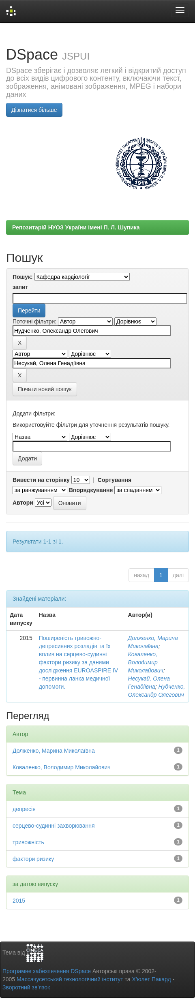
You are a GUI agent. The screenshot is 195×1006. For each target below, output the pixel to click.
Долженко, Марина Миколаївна (54, 750)
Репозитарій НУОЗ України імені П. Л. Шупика (76, 227)
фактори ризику (33, 859)
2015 (19, 900)
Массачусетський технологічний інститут (70, 979)
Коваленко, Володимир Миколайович (145, 662)
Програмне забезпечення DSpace (46, 971)
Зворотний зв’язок (26, 987)
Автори (23, 502)
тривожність (28, 842)
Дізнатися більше (34, 110)
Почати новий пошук (45, 389)
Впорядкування (91, 490)
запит (20, 287)
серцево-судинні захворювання (54, 825)
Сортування (114, 480)
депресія (24, 809)
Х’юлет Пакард (151, 979)
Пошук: (23, 277)
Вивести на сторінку (41, 480)
